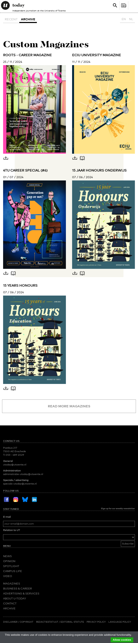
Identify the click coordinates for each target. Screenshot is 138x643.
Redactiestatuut (47, 621)
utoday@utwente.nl (14, 464)
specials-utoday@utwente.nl (20, 483)
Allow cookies (122, 639)
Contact (10, 603)
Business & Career (17, 588)
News (7, 556)
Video (7, 576)
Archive (28, 19)
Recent (11, 19)
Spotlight (11, 566)
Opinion (9, 561)
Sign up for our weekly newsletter (118, 508)
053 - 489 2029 (15, 454)
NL (131, 19)
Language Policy (119, 621)
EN (124, 19)
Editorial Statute (72, 621)
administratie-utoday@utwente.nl (23, 474)
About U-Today (14, 598)
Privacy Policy (96, 621)
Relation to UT (11, 530)
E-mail (7, 516)
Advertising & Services (21, 593)
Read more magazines (69, 406)
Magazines (11, 583)
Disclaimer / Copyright (18, 621)
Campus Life (12, 571)
